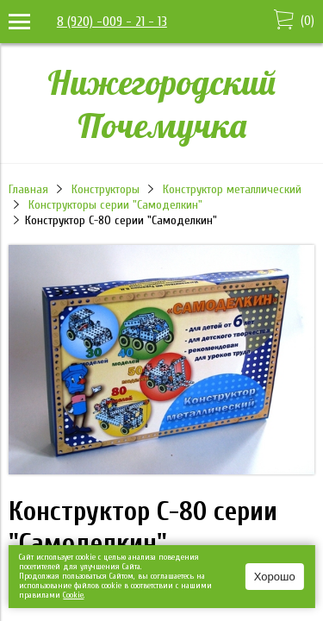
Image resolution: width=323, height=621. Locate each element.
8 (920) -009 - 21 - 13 (112, 21)
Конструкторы (105, 189)
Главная (28, 189)
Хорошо (274, 576)
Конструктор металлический (232, 189)
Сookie (73, 595)
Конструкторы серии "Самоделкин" (115, 205)
